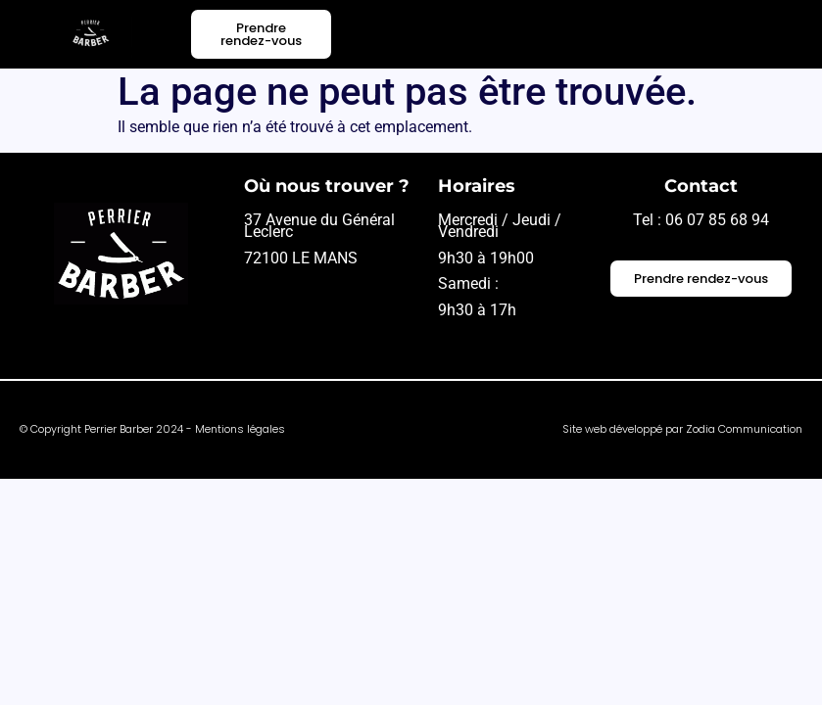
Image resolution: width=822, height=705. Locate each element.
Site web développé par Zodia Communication (682, 429)
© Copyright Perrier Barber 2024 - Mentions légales (152, 429)
